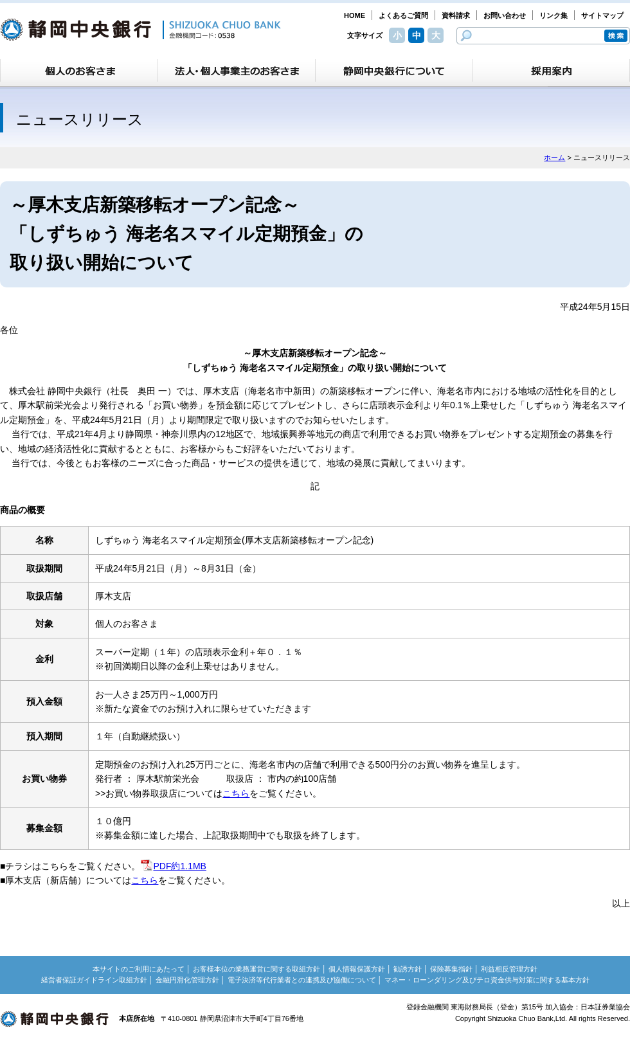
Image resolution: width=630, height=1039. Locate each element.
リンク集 (553, 15)
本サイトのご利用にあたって (138, 969)
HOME (354, 15)
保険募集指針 (451, 969)
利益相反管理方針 (509, 969)
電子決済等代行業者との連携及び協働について (302, 980)
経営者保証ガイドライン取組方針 (94, 980)
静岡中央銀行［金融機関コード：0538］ (140, 29)
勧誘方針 (407, 969)
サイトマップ (602, 15)
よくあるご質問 (403, 15)
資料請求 (456, 15)
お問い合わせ (504, 15)
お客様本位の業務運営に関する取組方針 (256, 969)
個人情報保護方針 (356, 969)
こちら (235, 793)
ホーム (554, 157)
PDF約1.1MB (173, 866)
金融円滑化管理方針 (187, 980)
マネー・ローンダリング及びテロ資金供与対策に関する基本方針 (487, 980)
